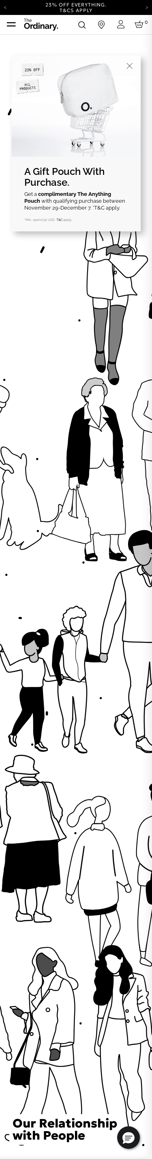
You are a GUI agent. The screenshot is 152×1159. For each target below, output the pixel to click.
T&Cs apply (76, 10)
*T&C (98, 208)
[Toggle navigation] (11, 24)
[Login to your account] (121, 24)
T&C (59, 220)
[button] (128, 1137)
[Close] (130, 66)
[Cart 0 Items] (140, 24)
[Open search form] (82, 24)
